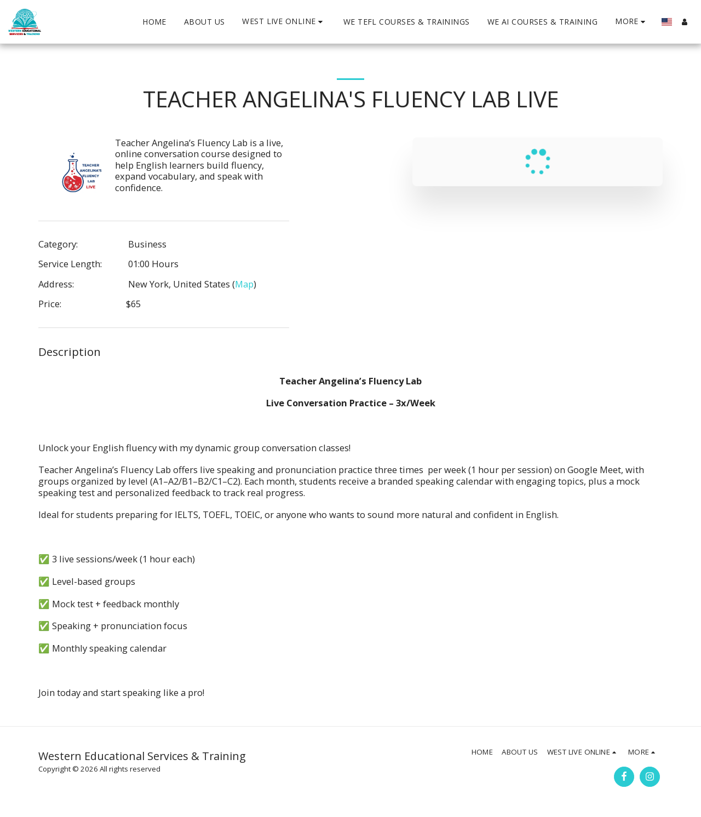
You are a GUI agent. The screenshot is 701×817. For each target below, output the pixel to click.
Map (244, 284)
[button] (284, 22)
